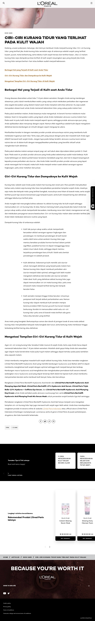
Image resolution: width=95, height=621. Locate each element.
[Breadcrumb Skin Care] (27, 557)
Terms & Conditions (8, 610)
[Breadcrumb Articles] (16, 557)
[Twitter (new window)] (9, 593)
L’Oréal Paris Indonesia (52, 409)
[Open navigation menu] (91, 3)
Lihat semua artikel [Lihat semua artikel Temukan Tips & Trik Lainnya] (15, 475)
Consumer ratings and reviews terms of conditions (17, 613)
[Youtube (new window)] (4, 593)
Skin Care (9, 33)
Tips (7, 427)
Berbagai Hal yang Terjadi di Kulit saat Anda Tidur (26, 70)
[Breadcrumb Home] (5, 557)
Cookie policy (7, 603)
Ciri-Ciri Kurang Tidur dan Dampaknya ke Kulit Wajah (28, 75)
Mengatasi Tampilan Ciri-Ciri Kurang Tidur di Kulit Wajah (30, 81)
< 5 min (14, 427)
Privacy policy (7, 606)
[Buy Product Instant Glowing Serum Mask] (65, 538)
